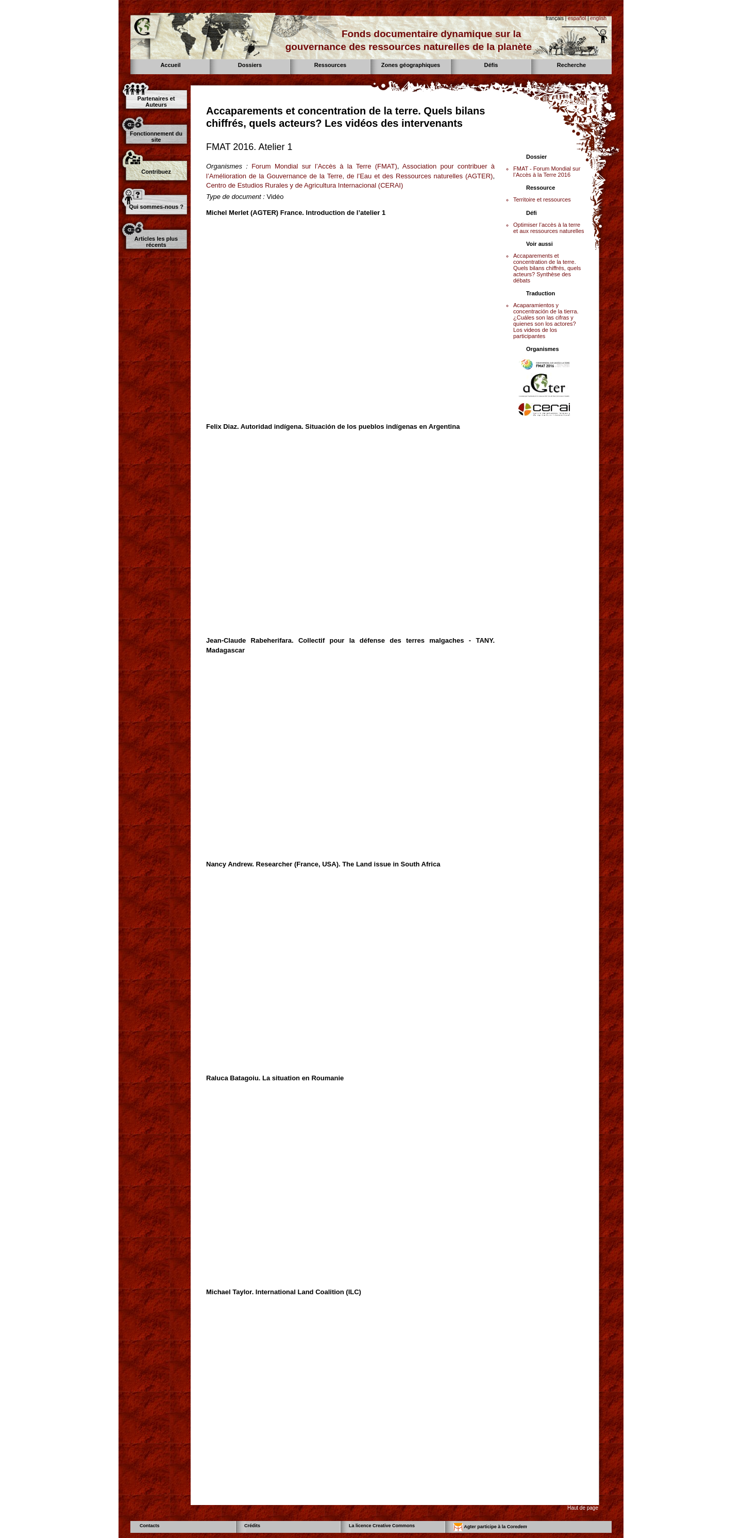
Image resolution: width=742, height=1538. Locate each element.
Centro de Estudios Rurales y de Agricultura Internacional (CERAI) (304, 185)
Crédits (252, 1525)
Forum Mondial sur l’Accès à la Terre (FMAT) (324, 166)
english (598, 18)
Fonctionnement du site (156, 136)
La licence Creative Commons (382, 1525)
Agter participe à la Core (490, 1527)
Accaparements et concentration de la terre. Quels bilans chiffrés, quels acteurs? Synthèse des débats (547, 268)
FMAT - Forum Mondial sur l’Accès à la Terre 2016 (546, 171)
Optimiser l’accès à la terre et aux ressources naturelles (548, 228)
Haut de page (582, 1508)
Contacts (150, 1525)
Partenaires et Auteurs (156, 101)
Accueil (170, 65)
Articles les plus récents (156, 242)
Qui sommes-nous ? (156, 207)
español (577, 18)
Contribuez (156, 172)
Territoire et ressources (542, 199)
